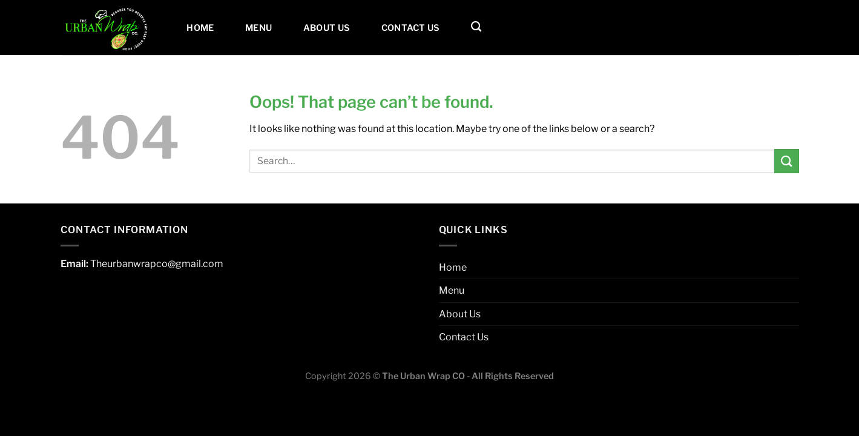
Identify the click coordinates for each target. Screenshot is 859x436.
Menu (258, 27)
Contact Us (410, 27)
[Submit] (786, 161)
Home (200, 27)
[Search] (476, 27)
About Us (326, 27)
